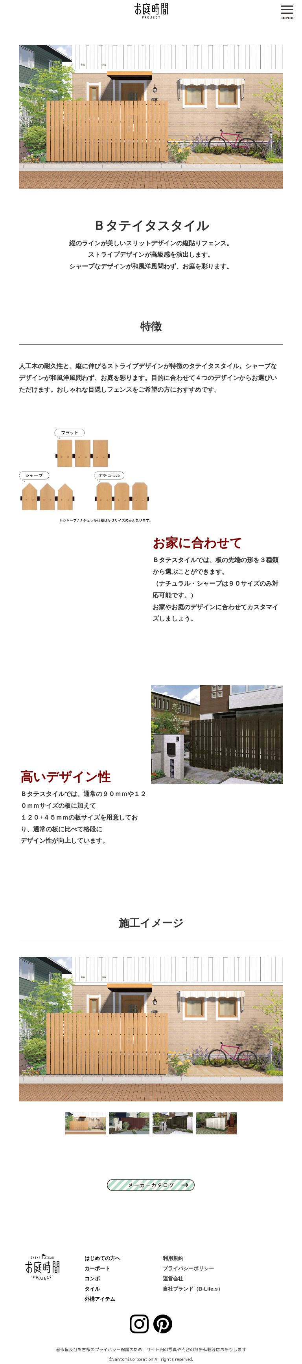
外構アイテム (100, 1299)
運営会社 (173, 1279)
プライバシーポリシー (188, 1268)
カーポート (97, 1268)
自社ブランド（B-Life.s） (193, 1289)
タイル (92, 1289)
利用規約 (173, 1258)
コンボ (92, 1279)
